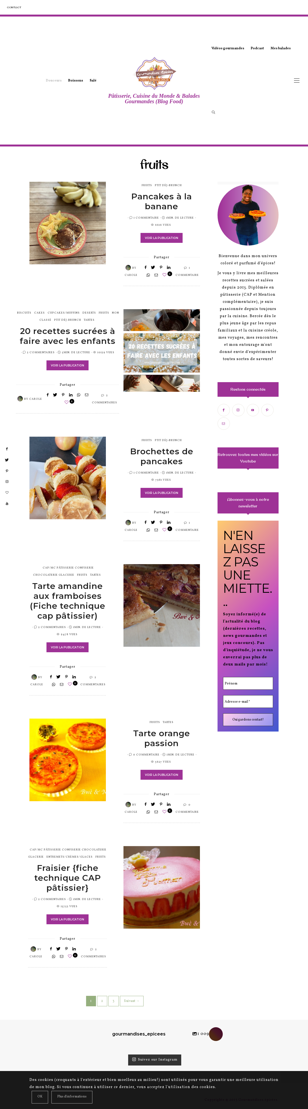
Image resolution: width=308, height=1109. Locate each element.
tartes (89, 320)
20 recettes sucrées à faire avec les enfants (68, 336)
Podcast (257, 48)
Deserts (89, 313)
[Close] (40, 1097)
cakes (39, 313)
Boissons (75, 80)
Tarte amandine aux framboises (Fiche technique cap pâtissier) (67, 601)
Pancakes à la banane (161, 201)
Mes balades (281, 48)
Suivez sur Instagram (154, 1059)
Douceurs (54, 80)
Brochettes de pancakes (161, 456)
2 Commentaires (41, 352)
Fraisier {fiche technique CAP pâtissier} (67, 878)
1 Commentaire (146, 218)
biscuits (24, 313)
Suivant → (131, 1001)
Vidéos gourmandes (227, 48)
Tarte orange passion (161, 738)
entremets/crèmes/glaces (69, 857)
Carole (131, 275)
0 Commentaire (146, 755)
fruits (147, 185)
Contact (14, 7)
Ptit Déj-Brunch (168, 185)
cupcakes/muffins (64, 313)
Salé (93, 80)
